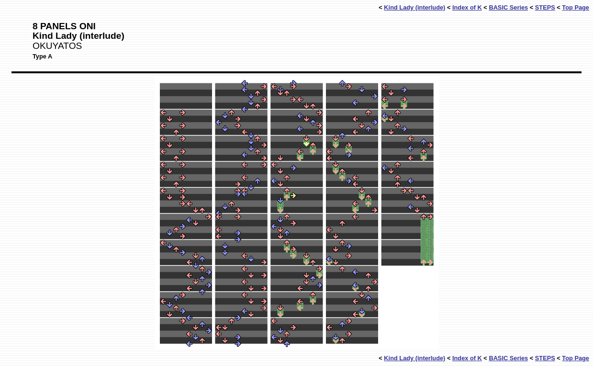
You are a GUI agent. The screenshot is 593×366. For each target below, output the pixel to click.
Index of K (467, 7)
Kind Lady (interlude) (414, 7)
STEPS (545, 7)
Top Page (575, 7)
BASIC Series (508, 7)
